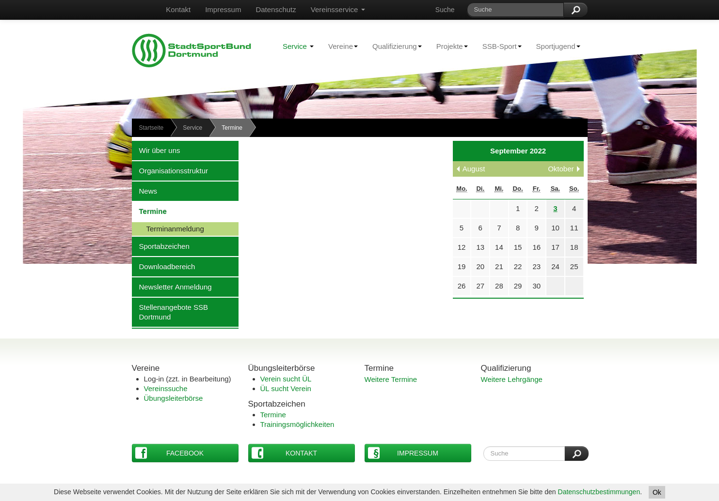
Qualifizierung (393, 46)
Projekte (448, 46)
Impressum (223, 9)
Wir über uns (156, 150)
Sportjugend (554, 46)
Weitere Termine (391, 379)
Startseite (151, 127)
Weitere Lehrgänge (512, 379)
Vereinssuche (166, 388)
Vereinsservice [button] (338, 9)
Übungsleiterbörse (173, 398)
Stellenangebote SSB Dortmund (170, 312)
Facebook (169, 453)
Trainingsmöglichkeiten (297, 424)
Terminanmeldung (168, 228)
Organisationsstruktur (170, 170)
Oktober (561, 169)
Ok (657, 492)
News (145, 190)
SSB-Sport (498, 46)
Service (298, 46)
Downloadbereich (163, 266)
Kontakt (178, 9)
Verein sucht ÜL (286, 379)
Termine (149, 211)
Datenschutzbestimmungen (599, 492)
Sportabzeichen (161, 246)
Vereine (339, 46)
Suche (445, 10)
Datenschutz (276, 9)
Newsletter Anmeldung (172, 286)
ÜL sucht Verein (285, 388)
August (474, 169)
